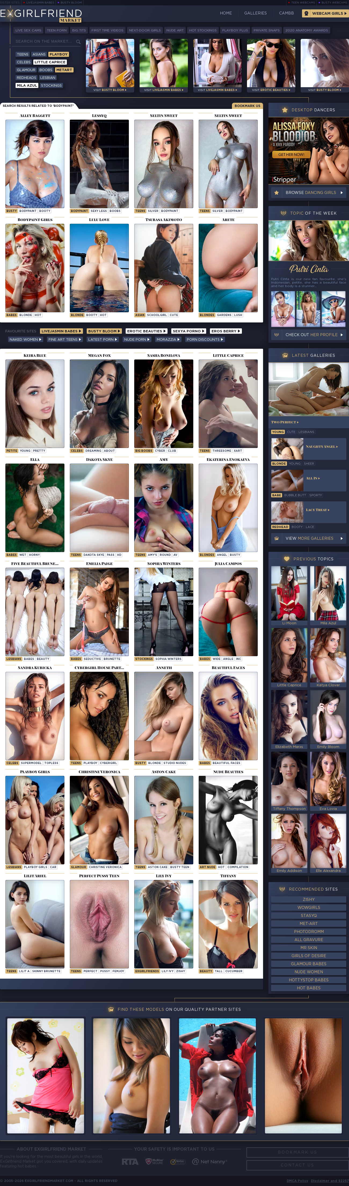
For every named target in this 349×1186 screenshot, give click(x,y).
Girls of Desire (309, 956)
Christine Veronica (105, 867)
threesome (221, 451)
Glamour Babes (308, 964)
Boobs (45, 70)
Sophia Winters (168, 659)
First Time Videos (107, 30)
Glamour (26, 70)
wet (22, 555)
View (309, 538)
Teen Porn (57, 30)
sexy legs (99, 211)
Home (226, 13)
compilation (237, 867)
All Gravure (309, 940)
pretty (39, 451)
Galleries (255, 13)
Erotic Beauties (146, 331)
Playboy (59, 54)
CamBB (286, 13)
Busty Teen (179, 867)
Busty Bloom (71, 3)
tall (219, 971)
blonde (25, 315)
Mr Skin (308, 948)
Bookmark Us (247, 106)
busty (11, 211)
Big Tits (79, 30)
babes (11, 315)
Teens (22, 54)
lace (310, 527)
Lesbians (13, 659)
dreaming (93, 451)
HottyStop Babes (309, 980)
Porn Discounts (205, 339)
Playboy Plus (235, 30)
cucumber (233, 971)
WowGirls (308, 907)
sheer (309, 463)
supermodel (31, 763)
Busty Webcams (334, 3)
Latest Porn (102, 339)
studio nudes (174, 763)
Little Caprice (50, 62)
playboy (90, 763)
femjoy (118, 971)
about (109, 451)
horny (34, 555)
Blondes (207, 315)
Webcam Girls (327, 13)
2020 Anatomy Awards (306, 30)
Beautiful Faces (226, 763)
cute (174, 315)
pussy (105, 971)
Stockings (51, 85)
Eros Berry (226, 331)
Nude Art (175, 30)
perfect (90, 971)
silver (153, 211)
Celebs (24, 62)
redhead (280, 527)
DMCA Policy (297, 1181)
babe (276, 495)
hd (119, 555)
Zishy (309, 899)
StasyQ (309, 915)
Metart (64, 70)
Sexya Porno (189, 331)
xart (238, 451)
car (53, 867)
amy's (152, 555)
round (165, 555)
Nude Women (309, 972)
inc (238, 659)
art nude (207, 867)
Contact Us (297, 1165)
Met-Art (309, 924)
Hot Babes (309, 988)
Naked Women (26, 339)
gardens (224, 315)
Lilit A (24, 971)
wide (216, 659)
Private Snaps (267, 30)
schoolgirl (157, 315)
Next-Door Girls (145, 30)
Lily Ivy (167, 971)
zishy (180, 971)
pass (110, 555)
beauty (43, 659)
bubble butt (295, 495)
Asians (39, 54)
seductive (92, 659)
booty (44, 211)
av (175, 555)
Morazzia (168, 339)
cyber (160, 451)
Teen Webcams (303, 3)
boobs (115, 211)
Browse (311, 192)
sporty (315, 495)
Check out (312, 335)
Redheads (26, 77)
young (25, 451)
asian (139, 315)
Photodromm (309, 932)
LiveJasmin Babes (40, 3)
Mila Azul (27, 85)
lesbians (306, 432)
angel (222, 555)
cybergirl (108, 763)
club (172, 451)
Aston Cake (158, 867)
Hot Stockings (203, 30)
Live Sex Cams (28, 30)
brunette (112, 659)
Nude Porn (137, 339)
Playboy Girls (35, 867)
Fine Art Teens (65, 339)
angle (228, 659)
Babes (11, 555)
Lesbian (47, 77)
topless (51, 763)
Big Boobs (143, 451)
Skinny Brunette (46, 971)
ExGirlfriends (147, 971)
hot (38, 315)
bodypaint (28, 211)
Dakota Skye (93, 555)
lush (238, 315)
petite (11, 451)
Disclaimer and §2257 (330, 1181)
